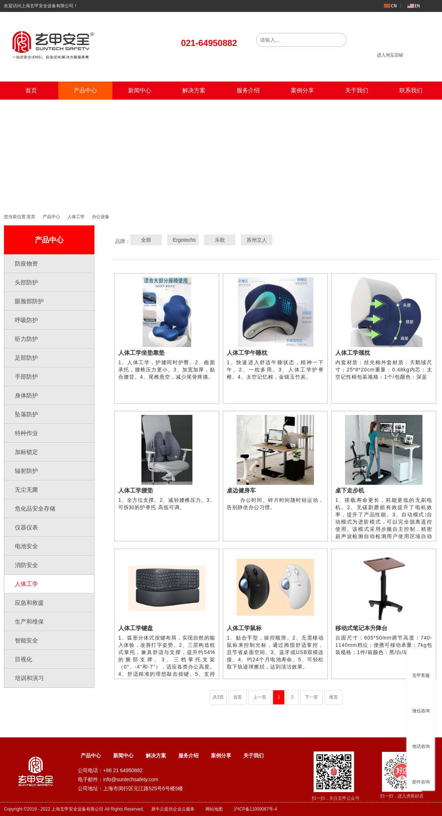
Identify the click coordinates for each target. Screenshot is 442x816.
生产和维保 (29, 622)
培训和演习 (29, 678)
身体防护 (26, 395)
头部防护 (26, 282)
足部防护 (26, 358)
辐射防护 (26, 471)
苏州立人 (257, 240)
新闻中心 (139, 90)
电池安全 (26, 546)
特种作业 (26, 433)
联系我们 (410, 90)
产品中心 (85, 90)
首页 (31, 90)
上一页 (259, 697)
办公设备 (100, 216)
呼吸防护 (26, 320)
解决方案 (193, 90)
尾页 (333, 697)
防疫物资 (26, 264)
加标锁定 (26, 452)
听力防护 (26, 339)
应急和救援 (29, 603)
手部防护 (26, 377)
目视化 (23, 659)
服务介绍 (248, 90)
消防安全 (26, 565)
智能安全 (26, 640)
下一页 (311, 697)
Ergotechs (183, 240)
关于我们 (356, 90)
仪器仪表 (26, 527)
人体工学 (76, 216)
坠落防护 (26, 414)
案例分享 (302, 90)
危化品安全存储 (35, 508)
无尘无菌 (26, 490)
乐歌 (220, 240)
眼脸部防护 (29, 301)
